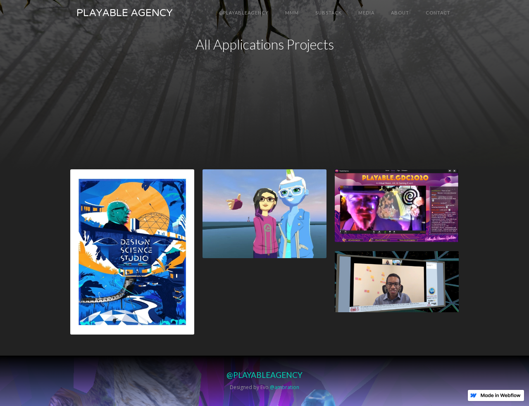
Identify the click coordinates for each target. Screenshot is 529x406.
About (400, 12)
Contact (438, 12)
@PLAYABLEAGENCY (244, 12)
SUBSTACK (328, 12)
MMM (292, 12)
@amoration (284, 387)
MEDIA (366, 12)
